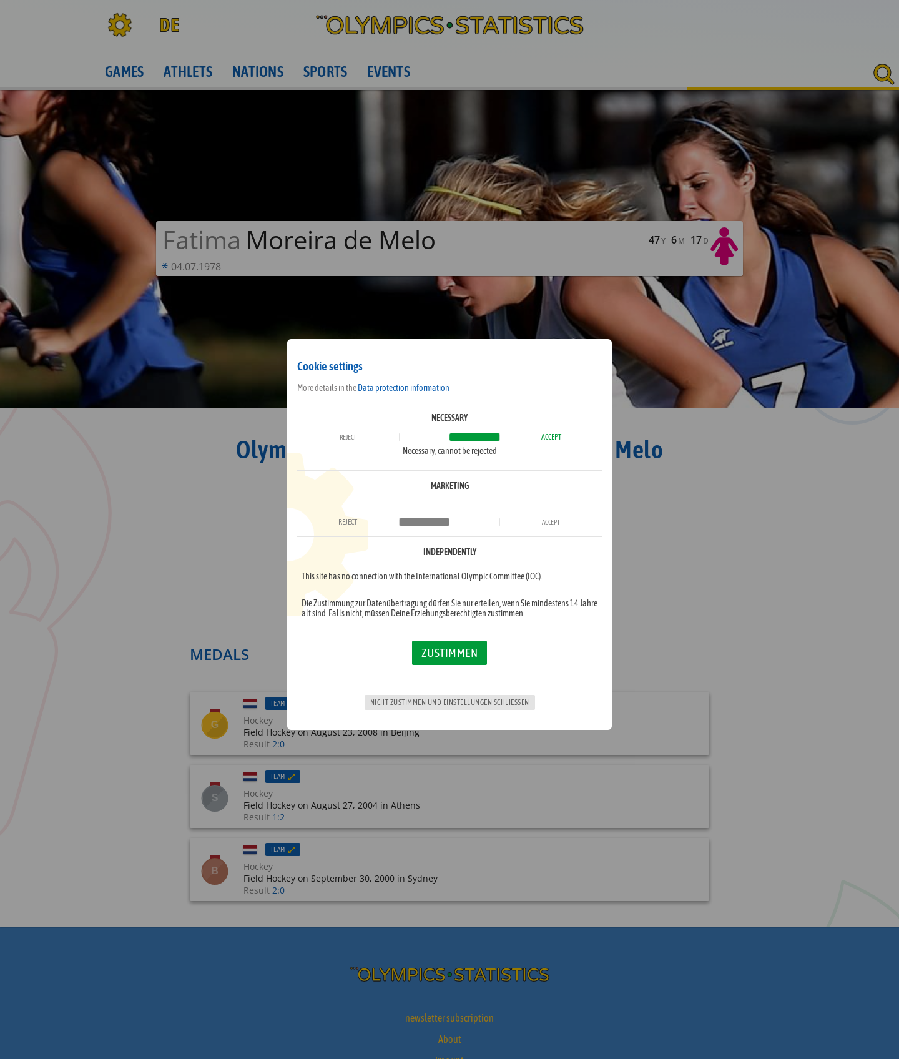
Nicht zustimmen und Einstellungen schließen (449, 702)
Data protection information (404, 388)
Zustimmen (449, 652)
